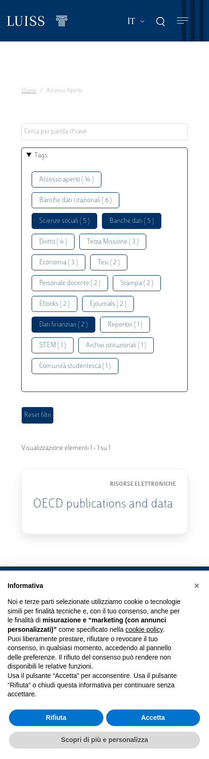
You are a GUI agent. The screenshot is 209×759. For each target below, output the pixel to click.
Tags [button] (41, 155)
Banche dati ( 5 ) (131, 221)
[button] (196, 585)
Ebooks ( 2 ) (54, 304)
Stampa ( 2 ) (136, 283)
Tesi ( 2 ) (109, 262)
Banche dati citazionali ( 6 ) (75, 200)
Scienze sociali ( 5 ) (64, 221)
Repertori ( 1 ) (125, 324)
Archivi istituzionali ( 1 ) (116, 345)
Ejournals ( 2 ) (108, 304)
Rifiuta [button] (56, 717)
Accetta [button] (153, 717)
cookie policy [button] (144, 629)
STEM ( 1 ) (52, 345)
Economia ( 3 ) (58, 262)
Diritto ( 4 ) (53, 241)
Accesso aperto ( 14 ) (66, 179)
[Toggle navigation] (182, 20)
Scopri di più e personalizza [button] (104, 739)
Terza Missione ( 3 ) (113, 241)
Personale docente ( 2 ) (69, 283)
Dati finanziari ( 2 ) (63, 324)
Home (29, 91)
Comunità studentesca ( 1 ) (75, 366)
